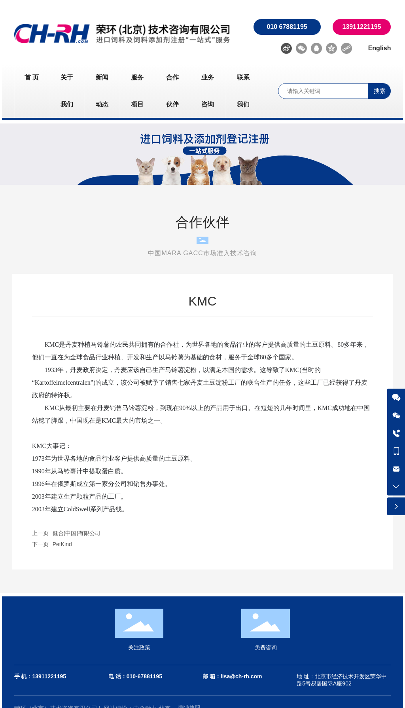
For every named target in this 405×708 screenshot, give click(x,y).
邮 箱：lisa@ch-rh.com (232, 676)
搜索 (380, 90)
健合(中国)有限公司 (76, 533)
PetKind (62, 544)
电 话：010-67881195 (135, 676)
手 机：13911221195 (40, 676)
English (379, 48)
